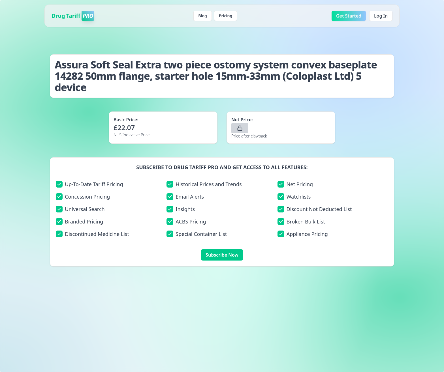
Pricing (225, 15)
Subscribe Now (222, 255)
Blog (202, 15)
